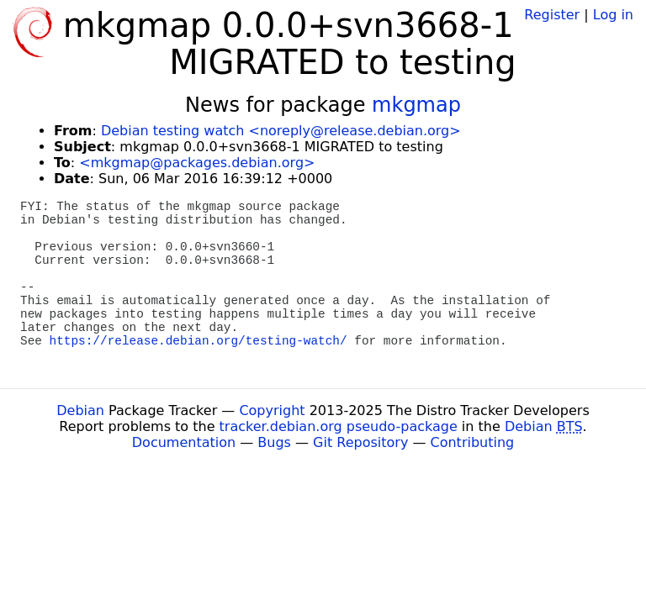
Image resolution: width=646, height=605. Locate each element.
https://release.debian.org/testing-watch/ (198, 341)
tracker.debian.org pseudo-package (339, 426)
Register (552, 15)
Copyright (271, 410)
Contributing (473, 442)
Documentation (184, 442)
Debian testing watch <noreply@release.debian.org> (281, 131)
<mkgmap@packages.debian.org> (197, 163)
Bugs (274, 442)
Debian (80, 410)
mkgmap (416, 105)
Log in (613, 15)
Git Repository (360, 442)
